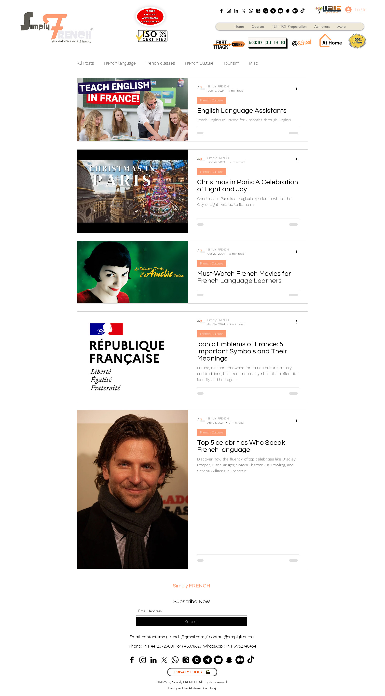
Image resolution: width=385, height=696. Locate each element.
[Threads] (258, 11)
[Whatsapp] (251, 11)
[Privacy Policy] (192, 672)
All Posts (85, 63)
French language (120, 63)
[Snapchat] (287, 11)
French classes (160, 63)
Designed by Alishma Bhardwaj (192, 688)
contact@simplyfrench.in (232, 636)
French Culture (199, 63)
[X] (243, 11)
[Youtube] (280, 11)
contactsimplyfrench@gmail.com (173, 636)
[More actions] (298, 88)
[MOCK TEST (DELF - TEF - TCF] (267, 42)
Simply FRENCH (191, 585)
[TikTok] (302, 11)
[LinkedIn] (236, 11)
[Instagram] (229, 11)
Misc (253, 63)
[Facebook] (221, 11)
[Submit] (191, 621)
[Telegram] (273, 11)
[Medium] (295, 11)
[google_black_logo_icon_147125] (265, 11)
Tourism (231, 63)
